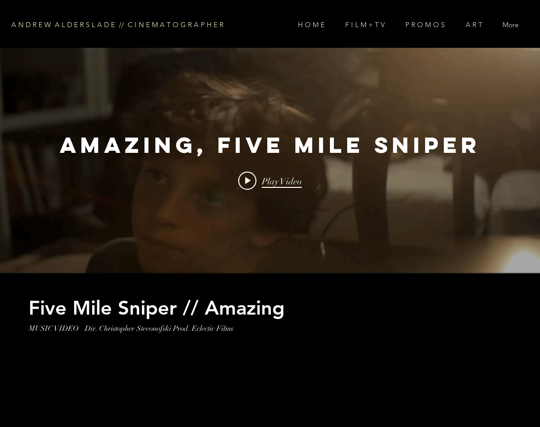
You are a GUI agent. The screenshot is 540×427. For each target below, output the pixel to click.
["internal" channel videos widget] (270, 161)
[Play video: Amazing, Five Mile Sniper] (270, 181)
